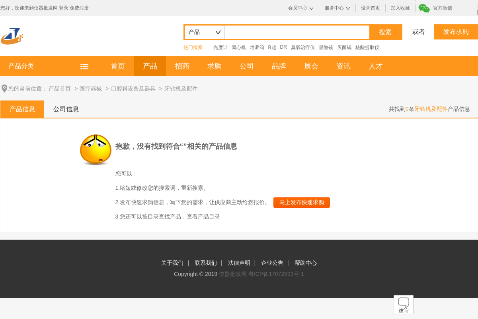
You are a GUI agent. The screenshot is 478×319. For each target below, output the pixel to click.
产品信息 (22, 109)
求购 (214, 66)
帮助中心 (306, 263)
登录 (63, 8)
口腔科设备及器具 (133, 88)
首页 (118, 66)
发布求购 (456, 31)
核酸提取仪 (367, 47)
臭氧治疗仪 (303, 47)
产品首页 (60, 88)
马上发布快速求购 (301, 202)
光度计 (220, 47)
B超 (272, 47)
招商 (182, 66)
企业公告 (272, 263)
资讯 (343, 66)
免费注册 (79, 8)
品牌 (279, 66)
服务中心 (334, 8)
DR (283, 47)
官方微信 (442, 8)
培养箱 (257, 47)
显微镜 (326, 47)
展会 (311, 66)
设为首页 (370, 8)
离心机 (239, 47)
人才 (376, 66)
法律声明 (239, 263)
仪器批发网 (233, 274)
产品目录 (209, 216)
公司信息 (66, 109)
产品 (150, 66)
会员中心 (297, 8)
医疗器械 (91, 88)
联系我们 (206, 263)
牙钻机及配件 (181, 88)
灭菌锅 (344, 47)
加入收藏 (400, 8)
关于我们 (172, 263)
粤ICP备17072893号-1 (276, 274)
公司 (247, 66)
